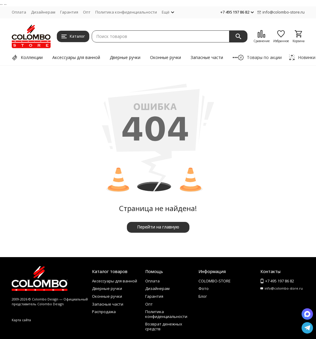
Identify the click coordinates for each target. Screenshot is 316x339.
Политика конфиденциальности (126, 12)
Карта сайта (21, 320)
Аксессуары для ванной (76, 57)
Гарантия (69, 12)
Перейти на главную (158, 227)
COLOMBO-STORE (214, 281)
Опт (87, 12)
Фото (203, 288)
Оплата (19, 12)
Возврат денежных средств (163, 326)
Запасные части (207, 57)
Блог (202, 296)
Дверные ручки (125, 57)
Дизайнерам (43, 12)
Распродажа (104, 311)
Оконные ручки (165, 57)
